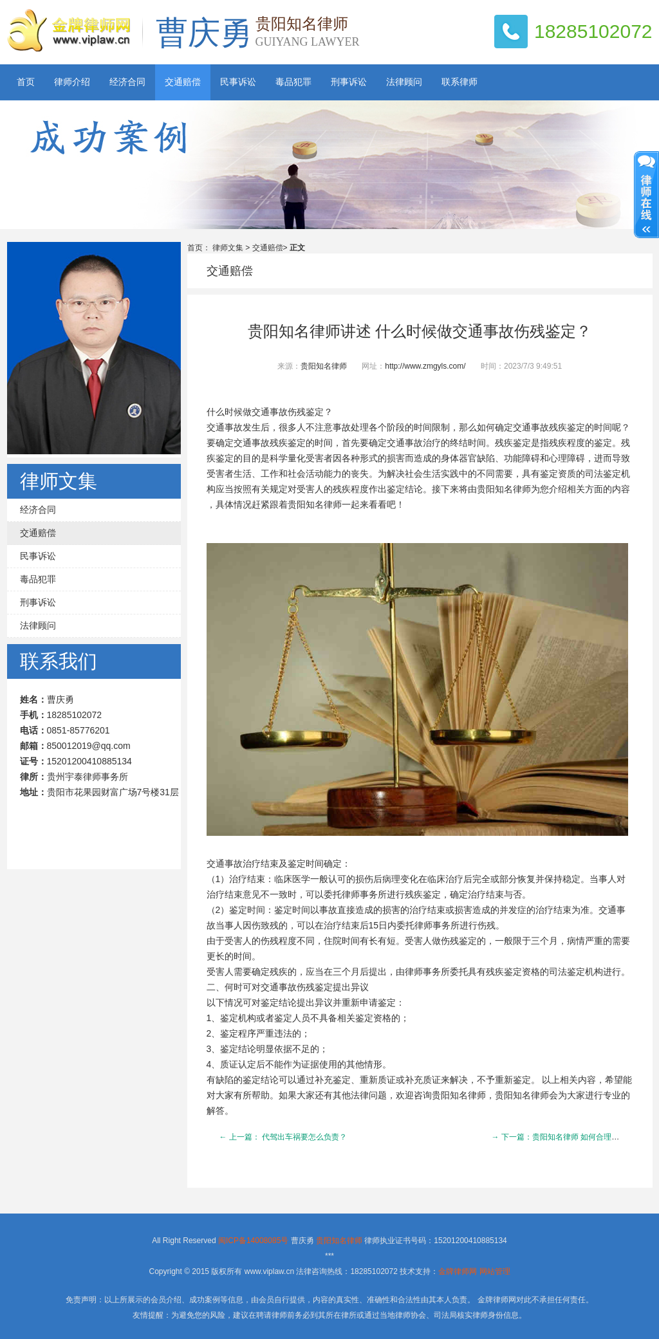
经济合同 (127, 82)
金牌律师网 (457, 1271)
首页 (26, 82)
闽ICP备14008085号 (253, 1240)
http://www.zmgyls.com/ (425, 366)
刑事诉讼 (349, 82)
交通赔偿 (183, 82)
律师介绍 (72, 82)
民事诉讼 (238, 82)
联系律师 (459, 82)
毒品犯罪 (293, 82)
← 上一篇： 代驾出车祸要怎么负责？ (283, 1136)
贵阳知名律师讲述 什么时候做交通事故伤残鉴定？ (419, 331)
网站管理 (494, 1271)
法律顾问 (404, 82)
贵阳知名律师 (324, 366)
